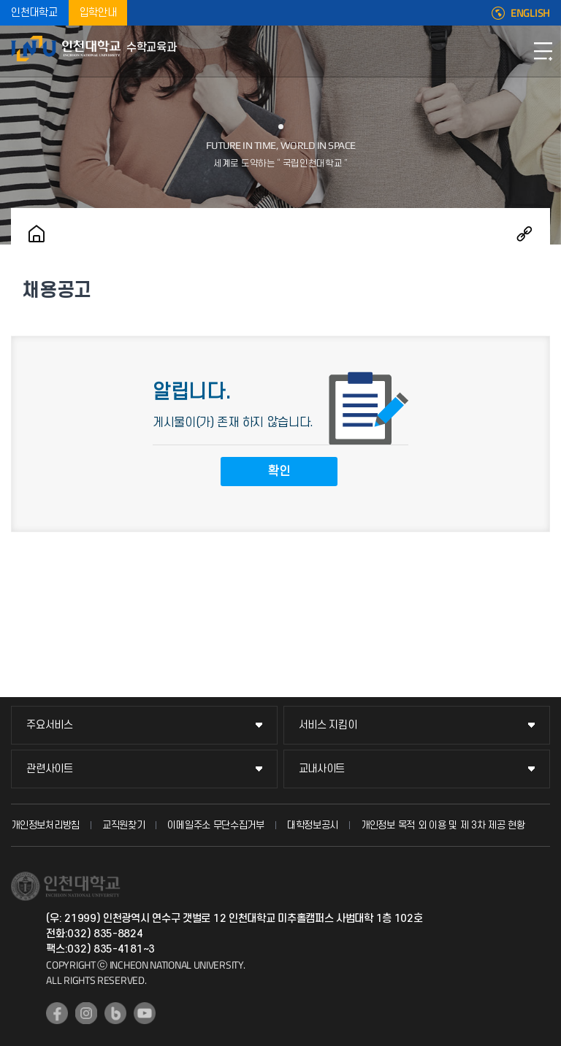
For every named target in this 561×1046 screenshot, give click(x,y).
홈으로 (36, 233)
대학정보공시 (312, 825)
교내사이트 (322, 769)
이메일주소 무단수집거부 (215, 825)
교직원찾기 (123, 825)
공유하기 (524, 233)
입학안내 (98, 13)
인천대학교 (34, 13)
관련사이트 (49, 769)
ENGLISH (530, 13)
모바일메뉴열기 (542, 51)
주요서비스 (49, 725)
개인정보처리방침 (45, 825)
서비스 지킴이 (328, 725)
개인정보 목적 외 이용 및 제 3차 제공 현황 (443, 825)
